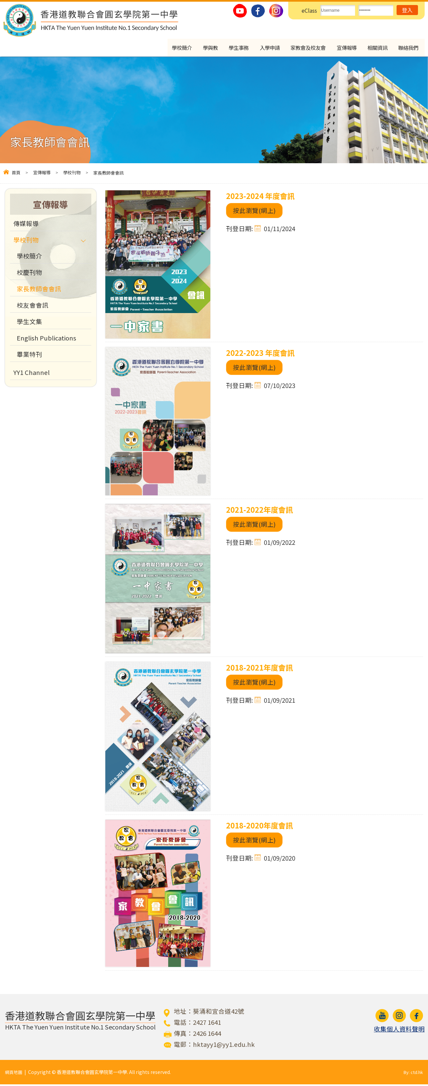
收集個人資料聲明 (399, 1030)
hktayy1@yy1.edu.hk (224, 1046)
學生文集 (29, 323)
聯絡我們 (408, 48)
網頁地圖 (14, 1073)
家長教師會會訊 (39, 290)
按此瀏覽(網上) (254, 212)
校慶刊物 (29, 274)
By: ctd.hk (412, 1073)
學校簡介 (167, 48)
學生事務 (227, 48)
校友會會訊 (32, 306)
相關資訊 (375, 48)
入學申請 (260, 48)
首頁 (16, 174)
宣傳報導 (342, 48)
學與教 (197, 48)
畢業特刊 (29, 356)
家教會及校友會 (301, 48)
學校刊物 (72, 174)
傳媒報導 (26, 225)
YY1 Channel (31, 374)
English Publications (46, 339)
